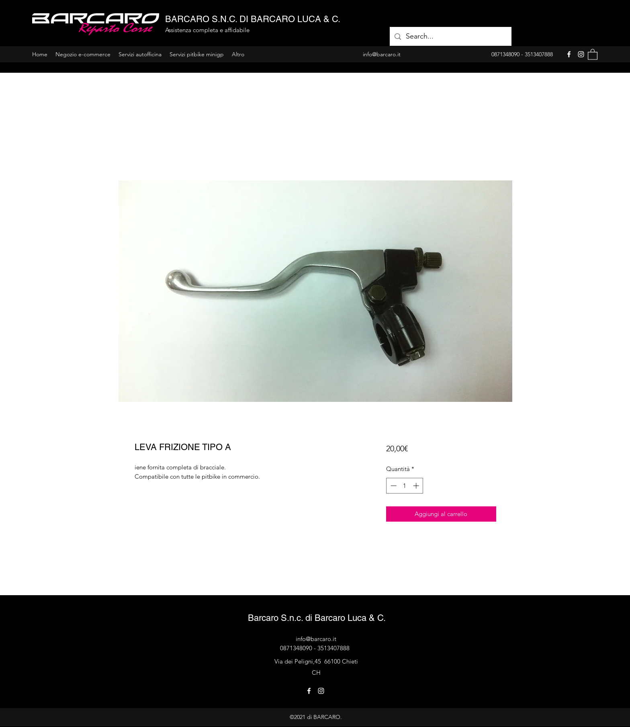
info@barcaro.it (316, 639)
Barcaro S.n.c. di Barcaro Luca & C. (317, 618)
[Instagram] (581, 54)
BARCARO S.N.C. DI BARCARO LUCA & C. (252, 19)
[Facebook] (569, 54)
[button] (592, 54)
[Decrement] (392, 485)
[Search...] (450, 36)
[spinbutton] (404, 485)
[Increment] (416, 485)
